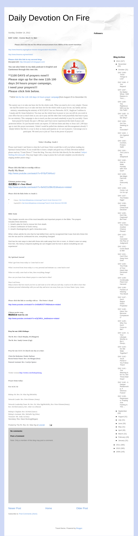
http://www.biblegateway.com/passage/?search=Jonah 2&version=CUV (40, 200)
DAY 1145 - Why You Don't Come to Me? (122, 325)
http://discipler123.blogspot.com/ (32, 62)
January (121, 440)
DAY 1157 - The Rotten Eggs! (123, 198)
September (122, 411)
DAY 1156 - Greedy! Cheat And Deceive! (123, 206)
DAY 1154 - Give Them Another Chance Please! (123, 227)
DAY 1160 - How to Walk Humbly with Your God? (122, 165)
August (121, 417)
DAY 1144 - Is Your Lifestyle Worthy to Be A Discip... (123, 338)
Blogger (79, 528)
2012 (118, 61)
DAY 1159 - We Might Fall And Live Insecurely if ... (123, 179)
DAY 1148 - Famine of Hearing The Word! (123, 290)
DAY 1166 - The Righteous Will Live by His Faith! (123, 106)
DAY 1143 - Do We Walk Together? (123, 350)
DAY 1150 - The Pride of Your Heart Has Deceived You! (123, 269)
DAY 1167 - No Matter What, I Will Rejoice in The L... (123, 94)
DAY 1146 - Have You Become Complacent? (123, 313)
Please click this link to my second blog (24, 59)
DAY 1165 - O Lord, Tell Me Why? (123, 116)
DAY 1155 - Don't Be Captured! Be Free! (122, 216)
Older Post (82, 508)
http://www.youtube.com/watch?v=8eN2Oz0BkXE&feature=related (40, 187)
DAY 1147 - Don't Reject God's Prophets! (122, 301)
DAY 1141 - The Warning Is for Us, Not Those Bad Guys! (123, 373)
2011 (118, 445)
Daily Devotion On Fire (49, 17)
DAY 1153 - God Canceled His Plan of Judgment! (123, 239)
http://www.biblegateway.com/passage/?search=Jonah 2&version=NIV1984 (44, 203)
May (120, 427)
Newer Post (14, 508)
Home (48, 508)
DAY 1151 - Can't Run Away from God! (123, 257)
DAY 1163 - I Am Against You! (123, 135)
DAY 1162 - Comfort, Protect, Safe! (122, 144)
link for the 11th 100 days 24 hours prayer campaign (37, 97)
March (121, 434)
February (122, 437)
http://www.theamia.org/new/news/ (20, 54)
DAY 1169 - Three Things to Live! (122, 76)
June (120, 423)
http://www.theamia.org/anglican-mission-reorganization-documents (32, 50)
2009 (118, 452)
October (121, 70)
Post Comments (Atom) (28, 514)
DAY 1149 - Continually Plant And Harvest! (123, 281)
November (122, 64)
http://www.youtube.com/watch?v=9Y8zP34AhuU (31, 173)
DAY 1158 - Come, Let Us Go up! (123, 190)
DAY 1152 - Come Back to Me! (123, 248)
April (120, 430)
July (120, 420)
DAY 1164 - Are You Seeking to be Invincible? (123, 125)
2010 (118, 448)
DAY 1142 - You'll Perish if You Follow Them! (123, 360)
